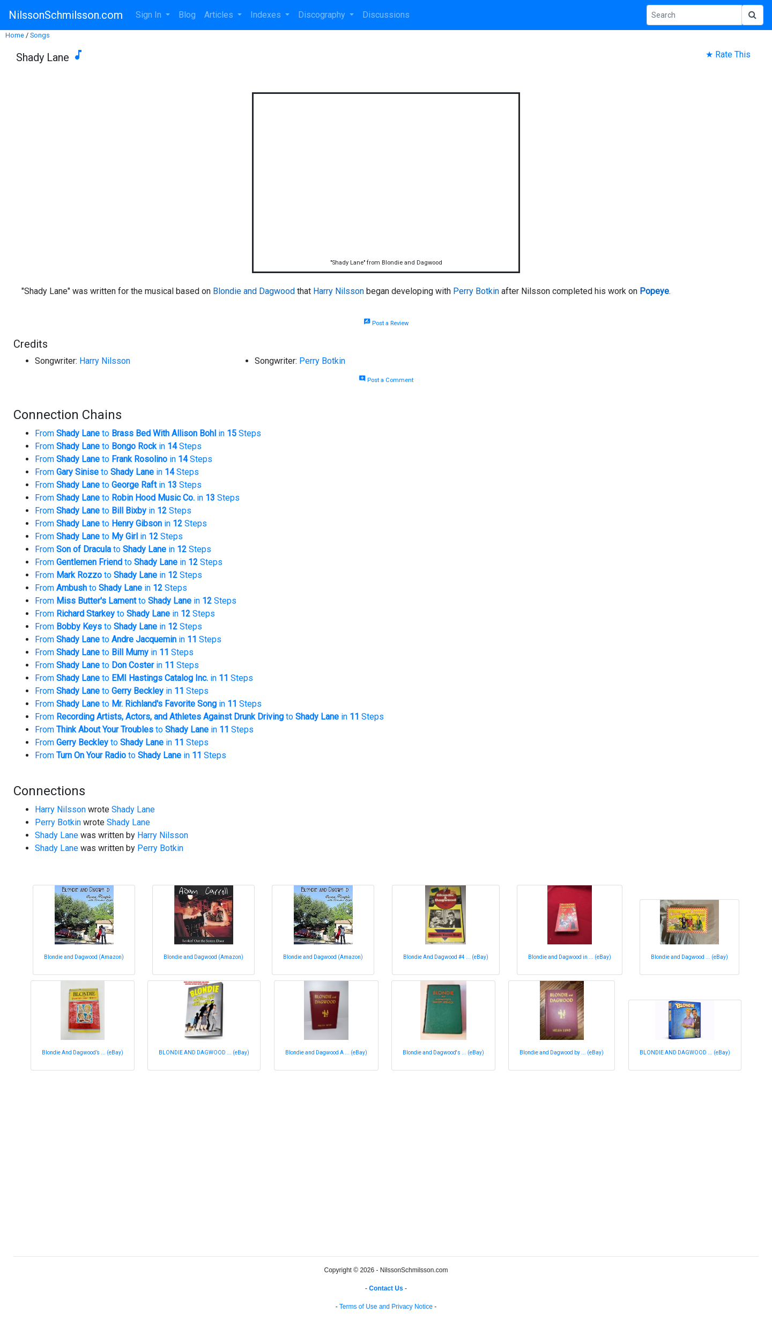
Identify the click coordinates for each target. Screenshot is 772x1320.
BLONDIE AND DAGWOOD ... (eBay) (204, 1052)
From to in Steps (148, 433)
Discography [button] (322, 15)
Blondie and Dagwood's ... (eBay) (443, 1052)
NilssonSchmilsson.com (66, 15)
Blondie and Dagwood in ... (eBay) (569, 957)
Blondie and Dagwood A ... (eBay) (326, 1052)
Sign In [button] (150, 15)
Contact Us (386, 1288)
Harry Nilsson (338, 291)
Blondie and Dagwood (254, 291)
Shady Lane (133, 809)
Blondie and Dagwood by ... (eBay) (561, 1052)
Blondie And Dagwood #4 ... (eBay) (445, 957)
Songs (40, 35)
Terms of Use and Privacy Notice (386, 1306)
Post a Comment (386, 380)
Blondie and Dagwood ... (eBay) (689, 957)
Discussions (386, 15)
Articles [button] (219, 15)
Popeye (654, 291)
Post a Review (386, 323)
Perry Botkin (476, 291)
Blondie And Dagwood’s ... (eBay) (82, 1052)
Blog (187, 15)
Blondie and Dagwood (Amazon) (84, 957)
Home (14, 35)
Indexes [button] (266, 15)
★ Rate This (728, 54)
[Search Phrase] (694, 15)
